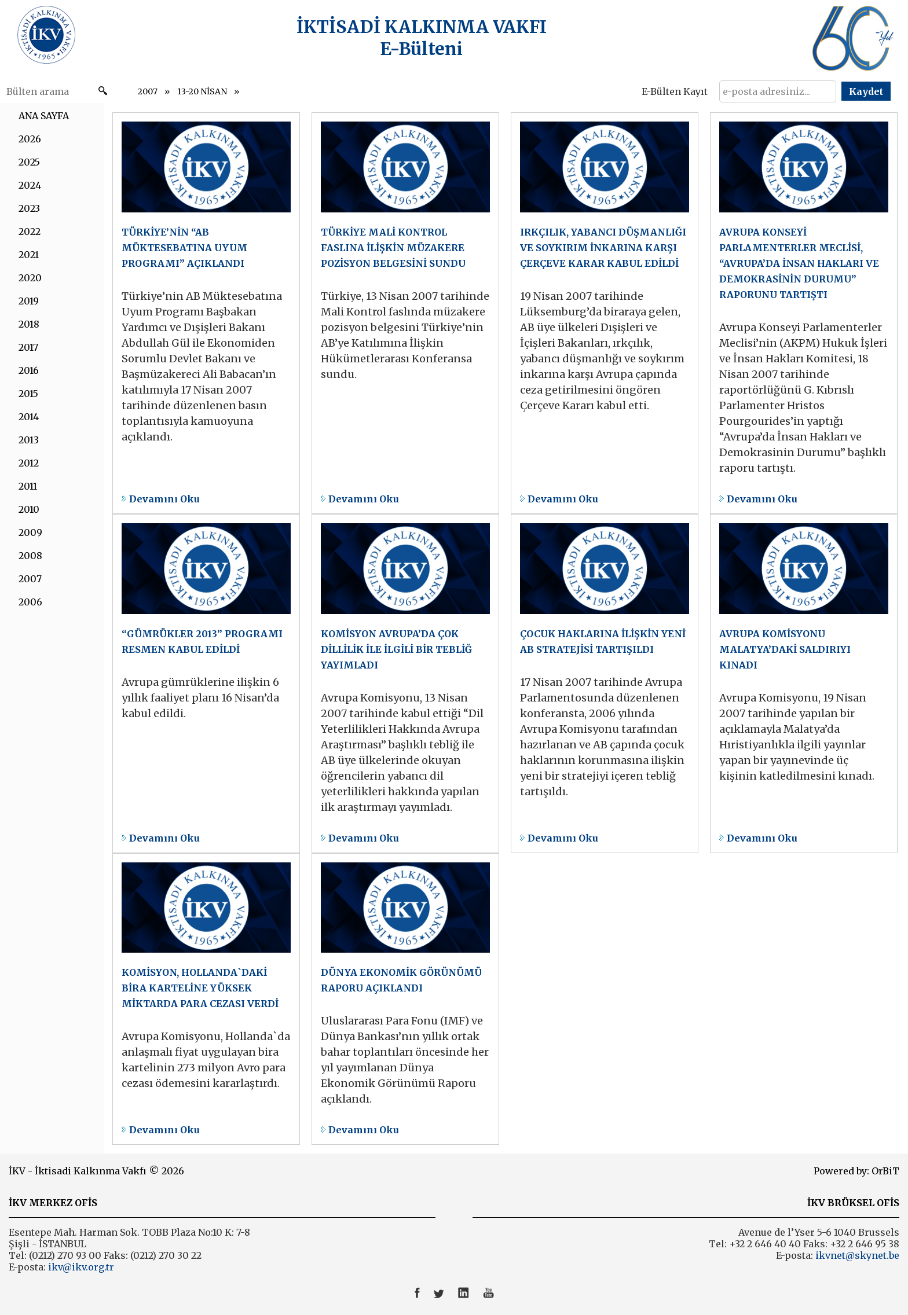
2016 (29, 370)
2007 (148, 91)
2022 (30, 231)
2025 (29, 162)
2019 (29, 301)
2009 (30, 532)
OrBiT (885, 1171)
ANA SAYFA (44, 116)
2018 (29, 324)
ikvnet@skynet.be (857, 1255)
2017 (28, 347)
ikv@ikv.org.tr (80, 1267)
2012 (29, 463)
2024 (30, 185)
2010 (29, 509)
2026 (30, 139)
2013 (29, 440)
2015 (28, 393)
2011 (28, 486)
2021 (29, 254)
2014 (29, 417)
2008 (30, 555)
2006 (30, 602)
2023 (29, 208)
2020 (30, 278)
